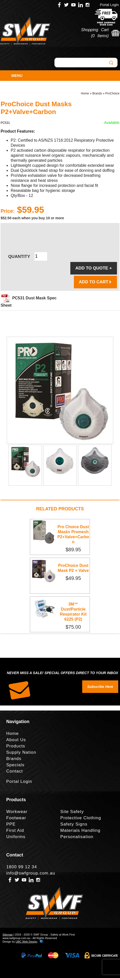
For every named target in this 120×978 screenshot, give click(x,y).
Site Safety (72, 811)
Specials (15, 765)
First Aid (15, 830)
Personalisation (76, 836)
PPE (11, 824)
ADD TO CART (95, 282)
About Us (16, 739)
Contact (14, 771)
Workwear (16, 811)
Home (85, 93)
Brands (97, 93)
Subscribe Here (100, 687)
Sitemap (8, 934)
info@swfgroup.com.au (30, 873)
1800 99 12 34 (21, 866)
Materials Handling (80, 830)
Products (15, 746)
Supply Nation (21, 752)
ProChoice (112, 93)
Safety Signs (73, 824)
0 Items (99, 36)
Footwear (16, 818)
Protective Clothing (80, 818)
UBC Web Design (26, 941)
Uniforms (15, 836)
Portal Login (109, 5)
